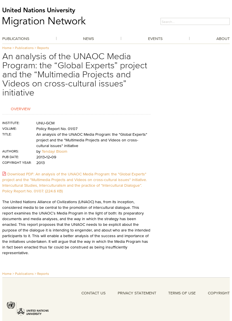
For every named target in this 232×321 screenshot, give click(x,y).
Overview (20, 108)
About (223, 38)
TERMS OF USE (182, 293)
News (88, 38)
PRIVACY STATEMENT (137, 293)
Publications (15, 38)
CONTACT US (93, 293)
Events (155, 38)
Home (7, 47)
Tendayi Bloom (54, 151)
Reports (43, 47)
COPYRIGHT (219, 293)
